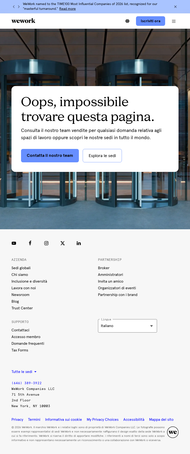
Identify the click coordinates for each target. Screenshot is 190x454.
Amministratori (110, 275)
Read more (67, 9)
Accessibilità (133, 419)
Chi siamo (19, 275)
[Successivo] (18, 6)
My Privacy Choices (103, 419)
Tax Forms (19, 350)
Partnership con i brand (117, 295)
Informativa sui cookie (63, 419)
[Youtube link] (13, 243)
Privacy (17, 419)
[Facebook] (30, 243)
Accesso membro (25, 337)
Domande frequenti (27, 343)
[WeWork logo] (23, 20)
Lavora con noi (23, 288)
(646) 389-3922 (26, 383)
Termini (34, 419)
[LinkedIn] (78, 243)
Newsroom (20, 295)
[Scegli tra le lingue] (127, 21)
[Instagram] (46, 243)
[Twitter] (62, 243)
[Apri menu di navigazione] (174, 21)
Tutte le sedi (24, 372)
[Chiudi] (175, 7)
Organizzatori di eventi (117, 288)
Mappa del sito (161, 419)
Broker (103, 268)
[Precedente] (13, 6)
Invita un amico (110, 281)
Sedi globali (21, 268)
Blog (15, 301)
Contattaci (20, 330)
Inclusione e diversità (29, 281)
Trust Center (22, 308)
